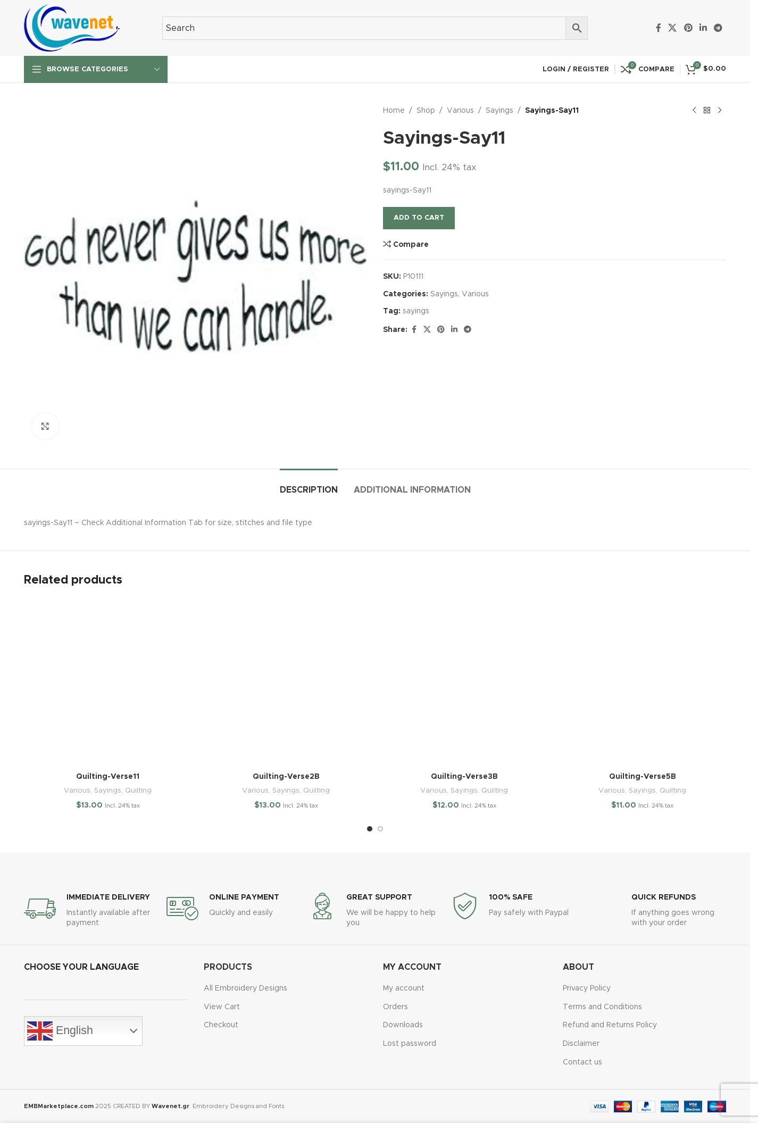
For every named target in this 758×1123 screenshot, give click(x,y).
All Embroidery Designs (245, 988)
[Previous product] (694, 110)
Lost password (409, 1043)
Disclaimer (581, 1043)
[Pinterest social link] (688, 28)
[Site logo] (72, 27)
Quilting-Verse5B (642, 776)
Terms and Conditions (602, 1007)
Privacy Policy (587, 988)
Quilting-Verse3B (464, 776)
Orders (395, 1007)
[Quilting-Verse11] (107, 683)
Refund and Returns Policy (610, 1025)
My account (403, 988)
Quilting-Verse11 (107, 776)
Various (460, 110)
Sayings (499, 110)
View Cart (222, 1007)
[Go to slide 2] (380, 828)
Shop (426, 110)
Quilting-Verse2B (286, 776)
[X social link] (672, 28)
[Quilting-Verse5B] (642, 683)
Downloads (403, 1025)
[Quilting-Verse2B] (286, 683)
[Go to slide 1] (369, 828)
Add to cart (419, 217)
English (60, 1031)
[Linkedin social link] (703, 28)
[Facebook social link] (658, 28)
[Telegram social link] (718, 28)
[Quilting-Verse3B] (464, 683)
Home (394, 110)
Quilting (138, 790)
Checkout (221, 1025)
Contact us (582, 1062)
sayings (416, 311)
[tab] (309, 485)
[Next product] (719, 110)
